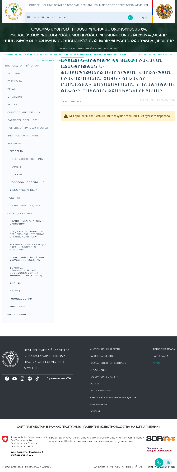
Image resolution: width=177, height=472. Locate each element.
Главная (62, 48)
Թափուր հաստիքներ (23, 190)
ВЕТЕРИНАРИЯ (98, 404)
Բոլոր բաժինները (41, 17)
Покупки (29, 198)
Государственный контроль (108, 363)
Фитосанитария (100, 390)
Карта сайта (160, 356)
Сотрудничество (29, 213)
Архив (157, 363)
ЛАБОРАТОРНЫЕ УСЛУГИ (104, 376)
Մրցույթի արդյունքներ (27, 182)
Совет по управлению (23, 112)
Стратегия (14, 97)
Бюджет (13, 104)
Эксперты (30, 151)
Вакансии (110, 48)
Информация (98, 370)
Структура (14, 81)
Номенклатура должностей (27, 128)
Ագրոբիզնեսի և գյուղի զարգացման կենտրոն (27, 258)
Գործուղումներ (18, 314)
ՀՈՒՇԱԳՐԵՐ (17, 306)
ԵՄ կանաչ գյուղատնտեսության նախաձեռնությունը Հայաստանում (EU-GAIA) (26, 271)
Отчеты (17, 166)
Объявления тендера (25, 205)
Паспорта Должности (23, 120)
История (13, 73)
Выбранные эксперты (28, 159)
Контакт (62, 17)
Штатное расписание (23, 135)
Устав (11, 89)
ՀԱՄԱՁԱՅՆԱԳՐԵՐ (22, 299)
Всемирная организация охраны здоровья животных (28, 247)
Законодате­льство (102, 356)
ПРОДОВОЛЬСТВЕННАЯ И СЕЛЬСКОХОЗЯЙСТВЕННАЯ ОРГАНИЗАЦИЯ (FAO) (27, 234)
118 (69, 378)
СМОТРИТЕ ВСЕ (71, 101)
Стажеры (16, 174)
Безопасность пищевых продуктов (113, 397)
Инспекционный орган (86, 48)
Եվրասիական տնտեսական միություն (28, 222)
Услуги (94, 383)
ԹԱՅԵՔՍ (15, 283)
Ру (144, 17)
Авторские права (164, 349)
